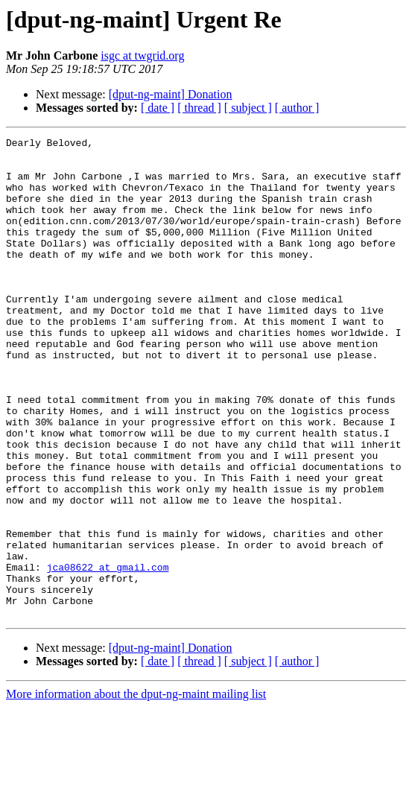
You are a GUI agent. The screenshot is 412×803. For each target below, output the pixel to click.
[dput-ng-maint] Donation (170, 94)
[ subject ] (248, 107)
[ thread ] (199, 107)
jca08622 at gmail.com (108, 654)
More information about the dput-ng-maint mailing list (136, 790)
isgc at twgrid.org (142, 55)
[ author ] (297, 107)
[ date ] (157, 107)
